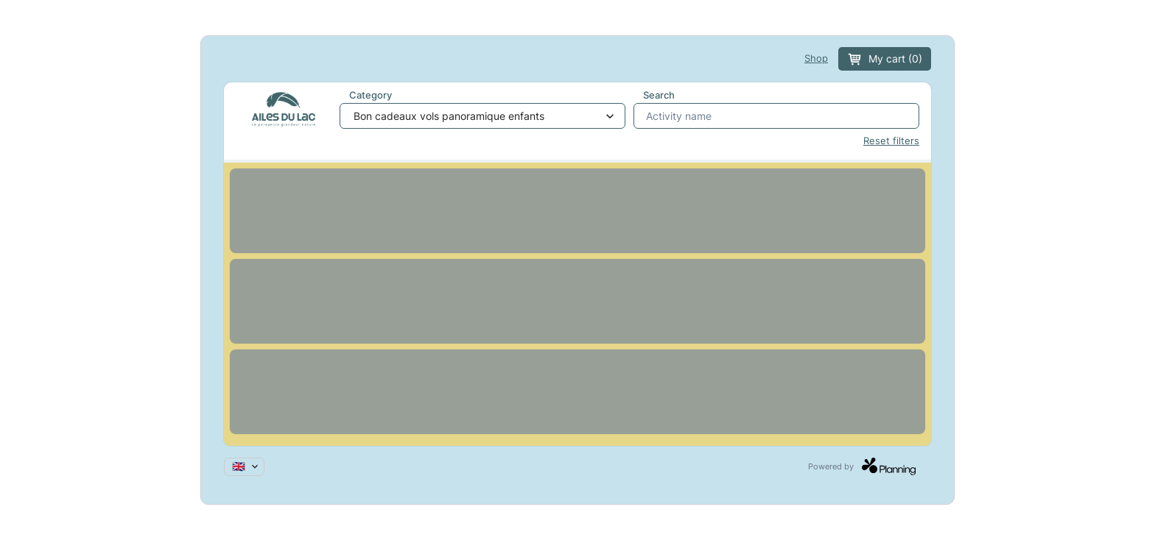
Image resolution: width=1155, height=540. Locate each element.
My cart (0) (884, 59)
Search (659, 95)
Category (370, 95)
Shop (816, 58)
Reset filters (891, 140)
